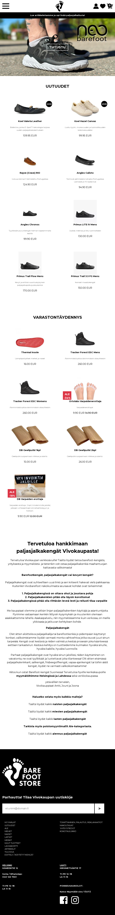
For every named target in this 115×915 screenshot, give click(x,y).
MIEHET (8, 831)
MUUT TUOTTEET (12, 843)
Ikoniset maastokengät (85, 282)
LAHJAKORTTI (11, 846)
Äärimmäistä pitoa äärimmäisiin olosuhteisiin (85, 358)
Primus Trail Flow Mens (30, 276)
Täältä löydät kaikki (57, 704)
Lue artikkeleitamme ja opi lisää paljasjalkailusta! (57, 15)
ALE (6, 828)
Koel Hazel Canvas (85, 121)
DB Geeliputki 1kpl (30, 450)
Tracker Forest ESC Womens (30, 401)
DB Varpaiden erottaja (30, 499)
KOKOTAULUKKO (68, 831)
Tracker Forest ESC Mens (85, 352)
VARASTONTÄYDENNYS (57, 317)
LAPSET (8, 837)
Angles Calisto (85, 172)
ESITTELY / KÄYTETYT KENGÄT (19, 855)
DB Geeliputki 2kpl (85, 450)
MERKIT (8, 840)
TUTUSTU (57, 47)
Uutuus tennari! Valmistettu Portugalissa (30, 179)
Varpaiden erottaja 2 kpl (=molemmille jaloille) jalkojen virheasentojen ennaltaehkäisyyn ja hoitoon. (30, 508)
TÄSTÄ (87, 892)
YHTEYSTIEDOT (67, 828)
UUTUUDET (57, 86)
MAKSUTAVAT (66, 825)
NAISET (8, 834)
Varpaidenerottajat (85, 407)
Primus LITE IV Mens (85, 224)
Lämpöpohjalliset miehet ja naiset (30, 358)
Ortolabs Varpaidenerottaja (85, 401)
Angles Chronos (30, 224)
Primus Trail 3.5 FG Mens (85, 276)
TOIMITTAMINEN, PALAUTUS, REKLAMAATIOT (81, 822)
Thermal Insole (30, 352)
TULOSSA (9, 852)
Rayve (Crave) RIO (30, 172)
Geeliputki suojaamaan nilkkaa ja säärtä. (30, 456)
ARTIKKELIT (10, 849)
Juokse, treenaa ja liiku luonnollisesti (85, 230)
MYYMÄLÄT (10, 822)
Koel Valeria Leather (30, 121)
